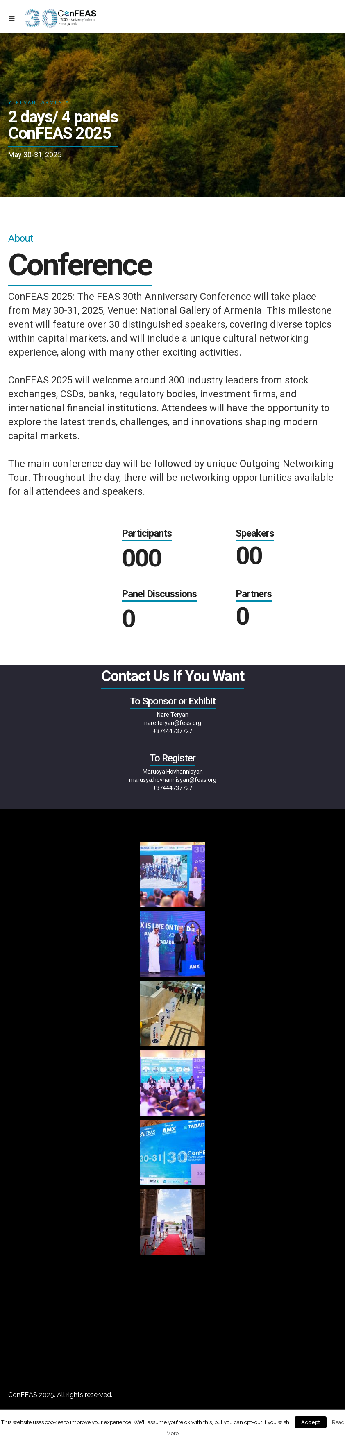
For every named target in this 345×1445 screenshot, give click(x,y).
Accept (310, 1422)
